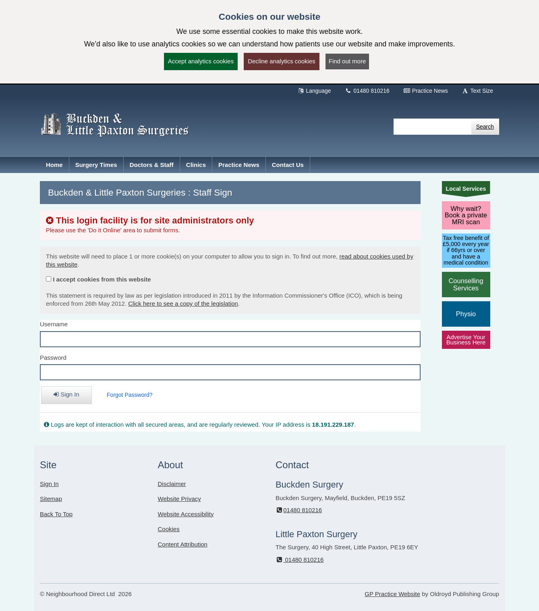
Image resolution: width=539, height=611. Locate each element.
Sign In (49, 483)
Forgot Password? (130, 395)
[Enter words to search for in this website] (432, 127)
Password (53, 357)
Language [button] (314, 91)
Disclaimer (172, 483)
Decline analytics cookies (281, 61)
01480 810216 (367, 91)
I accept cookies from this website (102, 279)
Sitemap (51, 498)
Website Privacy (179, 498)
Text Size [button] (477, 91)
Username (54, 324)
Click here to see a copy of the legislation (183, 303)
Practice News (425, 91)
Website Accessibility (186, 514)
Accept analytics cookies (201, 61)
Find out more (347, 61)
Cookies (169, 529)
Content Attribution (182, 544)
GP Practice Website (392, 593)
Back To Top (56, 514)
